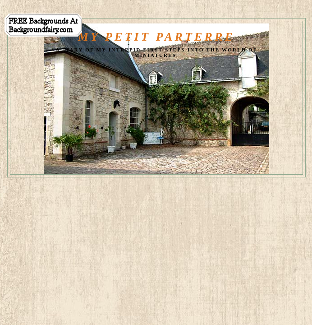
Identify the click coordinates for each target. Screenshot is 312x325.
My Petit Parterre (156, 36)
